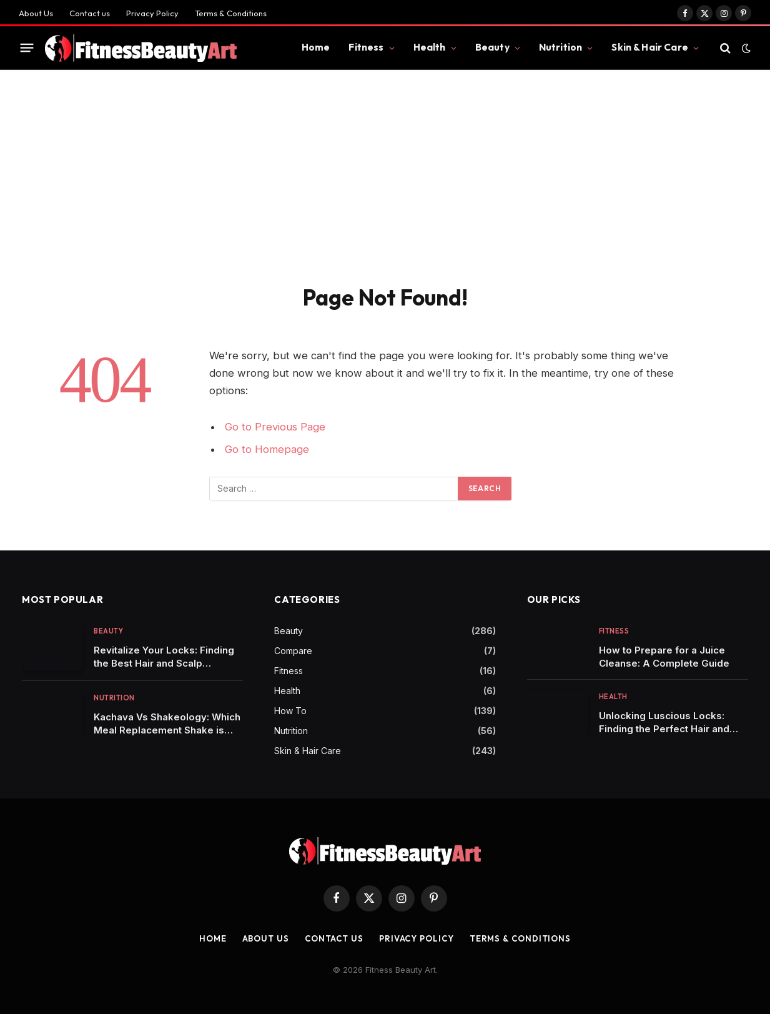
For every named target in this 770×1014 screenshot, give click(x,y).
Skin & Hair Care (649, 47)
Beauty (492, 47)
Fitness (365, 47)
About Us (36, 13)
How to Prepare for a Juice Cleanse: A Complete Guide (664, 656)
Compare (293, 650)
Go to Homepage (267, 449)
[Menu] (27, 48)
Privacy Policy (152, 13)
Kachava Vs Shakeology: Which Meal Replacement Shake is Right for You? (167, 724)
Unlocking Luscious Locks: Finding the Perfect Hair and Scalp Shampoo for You (664, 722)
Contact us (89, 13)
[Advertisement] (385, 189)
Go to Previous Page (275, 426)
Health (429, 47)
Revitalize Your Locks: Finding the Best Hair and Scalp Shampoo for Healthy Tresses (164, 657)
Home (316, 47)
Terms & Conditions (231, 13)
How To (290, 710)
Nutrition (560, 47)
